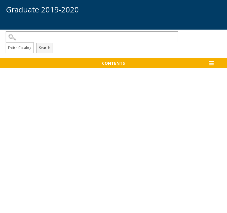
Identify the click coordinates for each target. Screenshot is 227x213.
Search (44, 47)
